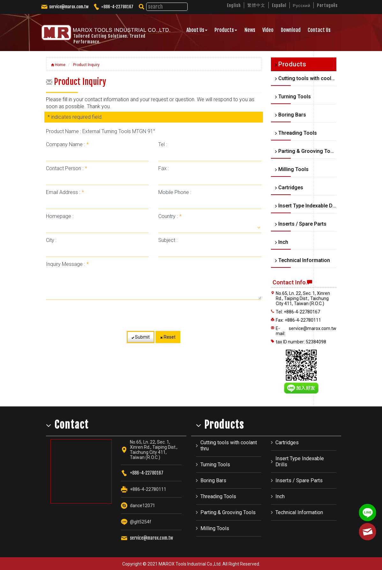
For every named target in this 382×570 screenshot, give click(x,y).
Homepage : (59, 216)
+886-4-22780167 (117, 6)
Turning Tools (215, 464)
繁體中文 (256, 5)
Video (267, 30)
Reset (168, 337)
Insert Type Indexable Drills (299, 461)
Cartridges (287, 442)
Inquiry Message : (67, 264)
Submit (140, 337)
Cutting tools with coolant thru (228, 445)
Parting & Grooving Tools (228, 512)
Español (279, 5)
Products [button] (225, 30)
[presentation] (153, 315)
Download (291, 30)
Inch (280, 496)
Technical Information (299, 512)
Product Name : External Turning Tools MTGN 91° (100, 131)
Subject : (167, 240)
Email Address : (65, 192)
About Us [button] (196, 30)
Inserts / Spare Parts (299, 480)
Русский (302, 5)
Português (327, 5)
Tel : (162, 144)
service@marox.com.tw (68, 6)
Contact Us (319, 30)
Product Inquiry (86, 65)
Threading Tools (218, 496)
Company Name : (67, 144)
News (249, 30)
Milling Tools (214, 528)
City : (51, 240)
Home (58, 65)
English (234, 5)
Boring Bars (213, 480)
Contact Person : (66, 168)
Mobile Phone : (174, 192)
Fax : (163, 168)
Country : (170, 216)
